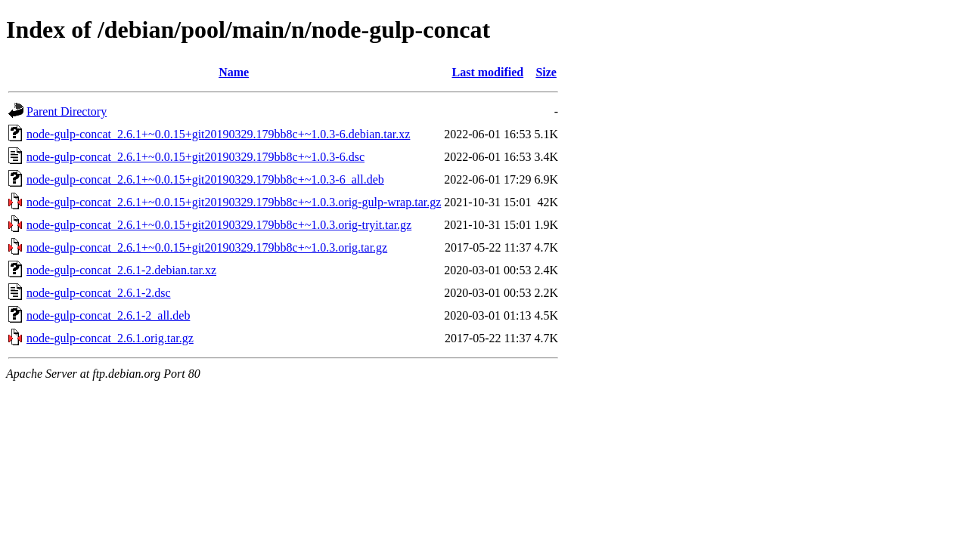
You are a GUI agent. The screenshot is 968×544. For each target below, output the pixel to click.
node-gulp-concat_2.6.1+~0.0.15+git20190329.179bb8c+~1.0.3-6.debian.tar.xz (218, 134)
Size (546, 72)
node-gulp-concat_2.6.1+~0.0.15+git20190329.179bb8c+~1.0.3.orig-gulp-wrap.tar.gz (233, 202)
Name (234, 72)
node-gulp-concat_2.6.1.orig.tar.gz (110, 338)
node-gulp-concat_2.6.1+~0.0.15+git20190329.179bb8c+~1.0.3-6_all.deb (205, 179)
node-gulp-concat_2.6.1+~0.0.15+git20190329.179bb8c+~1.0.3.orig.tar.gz (206, 247)
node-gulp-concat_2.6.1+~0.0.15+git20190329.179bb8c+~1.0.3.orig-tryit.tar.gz (218, 224)
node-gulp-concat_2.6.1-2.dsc (98, 292)
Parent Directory (66, 111)
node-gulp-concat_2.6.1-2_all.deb (108, 315)
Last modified (488, 72)
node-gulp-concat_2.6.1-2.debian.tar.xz (121, 270)
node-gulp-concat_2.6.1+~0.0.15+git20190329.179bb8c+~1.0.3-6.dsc (195, 156)
